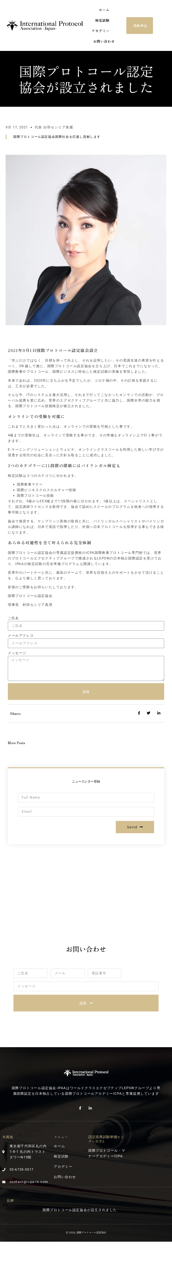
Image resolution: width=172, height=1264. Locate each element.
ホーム (104, 9)
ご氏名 (13, 618)
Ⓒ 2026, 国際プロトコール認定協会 (86, 1232)
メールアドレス (21, 636)
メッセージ (17, 653)
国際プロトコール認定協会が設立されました (80, 1210)
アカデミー (101, 30)
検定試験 (102, 20)
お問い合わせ (104, 41)
